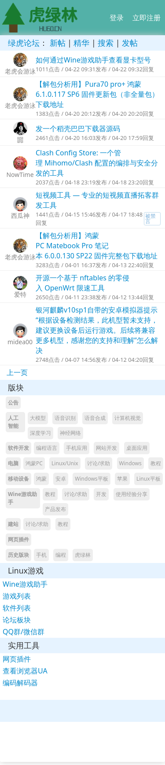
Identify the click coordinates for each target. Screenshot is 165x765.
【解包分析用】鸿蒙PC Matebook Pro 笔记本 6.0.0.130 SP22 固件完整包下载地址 (97, 246)
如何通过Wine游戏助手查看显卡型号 (93, 60)
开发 (101, 494)
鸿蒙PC (34, 463)
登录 (117, 17)
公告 (13, 402)
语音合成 (95, 418)
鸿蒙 (41, 478)
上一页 (17, 372)
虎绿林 (83, 555)
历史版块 (18, 555)
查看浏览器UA (25, 671)
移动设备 (18, 478)
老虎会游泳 (20, 71)
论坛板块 (17, 620)
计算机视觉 (127, 418)
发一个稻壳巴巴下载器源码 (78, 128)
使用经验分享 (131, 494)
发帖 (130, 42)
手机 (41, 555)
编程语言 (46, 448)
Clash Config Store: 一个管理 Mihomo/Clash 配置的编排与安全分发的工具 (97, 163)
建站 (13, 524)
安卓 (60, 478)
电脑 (13, 463)
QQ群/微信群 (23, 631)
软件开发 (18, 448)
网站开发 (106, 448)
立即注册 (146, 17)
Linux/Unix (64, 463)
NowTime (19, 174)
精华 (81, 42)
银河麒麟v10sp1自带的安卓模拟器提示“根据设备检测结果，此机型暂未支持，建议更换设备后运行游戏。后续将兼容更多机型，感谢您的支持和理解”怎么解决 (97, 330)
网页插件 (18, 539)
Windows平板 (91, 478)
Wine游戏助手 (22, 498)
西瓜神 (20, 215)
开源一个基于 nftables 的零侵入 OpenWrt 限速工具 (82, 283)
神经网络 (70, 433)
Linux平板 (148, 478)
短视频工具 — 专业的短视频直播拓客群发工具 (97, 200)
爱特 (20, 294)
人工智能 (13, 422)
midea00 (20, 342)
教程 (155, 463)
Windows (130, 463)
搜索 (106, 42)
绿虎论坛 (24, 42)
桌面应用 (136, 448)
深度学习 (40, 433)
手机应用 (76, 448)
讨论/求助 (98, 463)
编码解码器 (20, 683)
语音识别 (65, 418)
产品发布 (55, 509)
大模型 (38, 418)
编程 (60, 555)
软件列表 (17, 608)
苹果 (122, 478)
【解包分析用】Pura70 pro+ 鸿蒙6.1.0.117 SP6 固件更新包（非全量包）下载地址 (97, 94)
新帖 (58, 42)
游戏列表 (17, 596)
